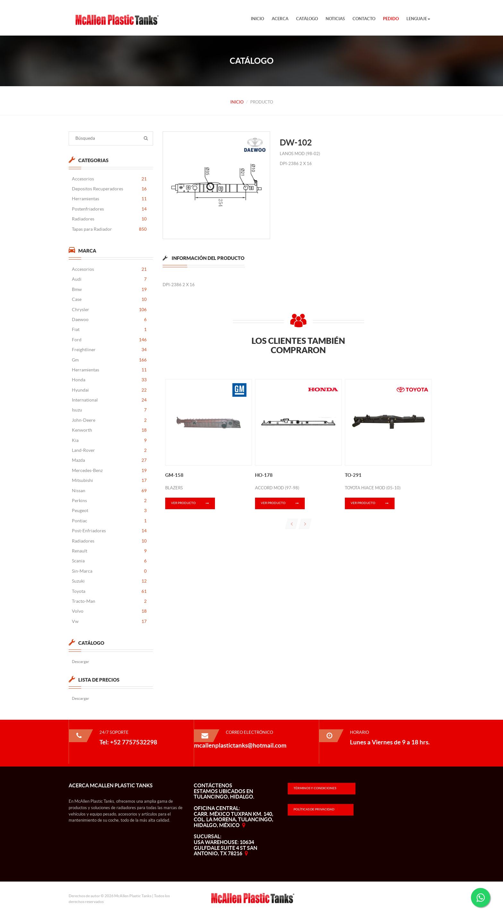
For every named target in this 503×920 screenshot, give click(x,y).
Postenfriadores (109, 209)
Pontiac (109, 521)
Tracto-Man (109, 601)
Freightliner (109, 349)
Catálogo (307, 18)
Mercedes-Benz (109, 470)
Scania (109, 561)
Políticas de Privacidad (314, 809)
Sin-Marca (109, 571)
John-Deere (109, 420)
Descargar (80, 661)
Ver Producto (193, 503)
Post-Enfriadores (109, 530)
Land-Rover (109, 450)
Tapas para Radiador (109, 229)
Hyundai (109, 390)
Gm (109, 360)
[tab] (203, 262)
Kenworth (109, 430)
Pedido (391, 18)
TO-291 (353, 475)
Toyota (109, 591)
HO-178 (264, 475)
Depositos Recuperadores (109, 189)
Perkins (109, 500)
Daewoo (109, 319)
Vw (109, 621)
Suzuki (109, 581)
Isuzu (109, 410)
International (109, 400)
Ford (109, 339)
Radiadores (109, 219)
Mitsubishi (109, 480)
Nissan (109, 490)
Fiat (109, 329)
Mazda (109, 460)
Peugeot (109, 510)
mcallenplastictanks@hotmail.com (240, 745)
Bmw (109, 289)
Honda (109, 380)
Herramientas (109, 198)
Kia (109, 440)
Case (109, 299)
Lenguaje (418, 18)
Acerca (280, 18)
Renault (109, 551)
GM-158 (174, 475)
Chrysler (109, 309)
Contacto (364, 18)
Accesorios (109, 179)
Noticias (335, 18)
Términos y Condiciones (315, 788)
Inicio (257, 18)
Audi (109, 279)
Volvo (109, 611)
